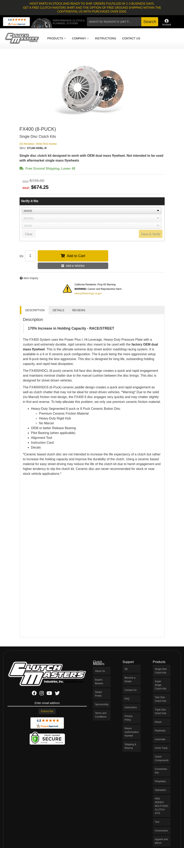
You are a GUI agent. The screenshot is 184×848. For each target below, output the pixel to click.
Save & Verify (150, 234)
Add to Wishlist (75, 265)
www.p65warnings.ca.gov (88, 293)
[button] (122, 21)
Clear (28, 234)
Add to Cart (76, 256)
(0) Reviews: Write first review (38, 143)
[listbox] (91, 210)
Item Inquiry (31, 278)
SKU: (23, 148)
